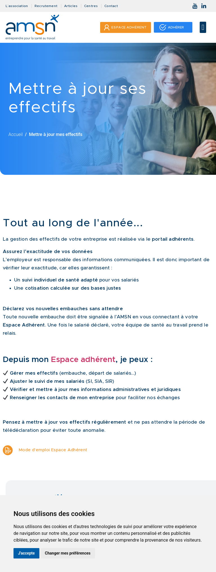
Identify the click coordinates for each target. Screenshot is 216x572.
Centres (91, 6)
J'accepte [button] (26, 553)
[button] (203, 27)
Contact (111, 6)
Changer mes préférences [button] (68, 553)
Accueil (15, 134)
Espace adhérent (83, 360)
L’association (17, 6)
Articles (70, 6)
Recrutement (46, 6)
